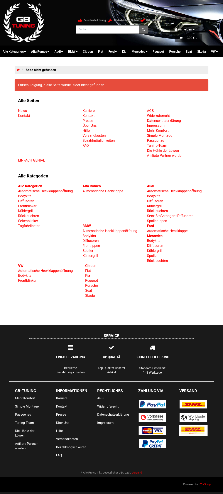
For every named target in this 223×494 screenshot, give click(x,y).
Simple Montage (159, 135)
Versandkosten (94, 135)
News (22, 111)
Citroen (88, 51)
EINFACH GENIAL (31, 160)
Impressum (156, 125)
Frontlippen (91, 246)
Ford (112, 51)
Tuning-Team (157, 145)
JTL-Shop (205, 484)
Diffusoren (26, 201)
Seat (189, 51)
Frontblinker (27, 206)
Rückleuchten (28, 216)
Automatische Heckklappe (103, 191)
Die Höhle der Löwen (163, 150)
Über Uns (90, 125)
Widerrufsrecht (158, 116)
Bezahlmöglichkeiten (99, 140)
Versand (137, 472)
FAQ (86, 145)
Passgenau (155, 140)
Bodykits (24, 196)
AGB (150, 111)
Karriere (89, 111)
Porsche (175, 51)
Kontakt (24, 116)
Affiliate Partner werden (165, 155)
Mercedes (139, 51)
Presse (88, 121)
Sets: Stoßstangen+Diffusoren (170, 216)
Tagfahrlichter (29, 226)
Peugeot (158, 51)
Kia (124, 51)
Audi (58, 51)
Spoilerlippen (157, 221)
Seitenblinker (28, 221)
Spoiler (88, 251)
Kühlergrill (26, 211)
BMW (73, 51)
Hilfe (86, 130)
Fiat (100, 51)
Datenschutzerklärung (164, 121)
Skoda (201, 51)
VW (214, 51)
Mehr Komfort (158, 130)
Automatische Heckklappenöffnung (45, 191)
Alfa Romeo (40, 51)
